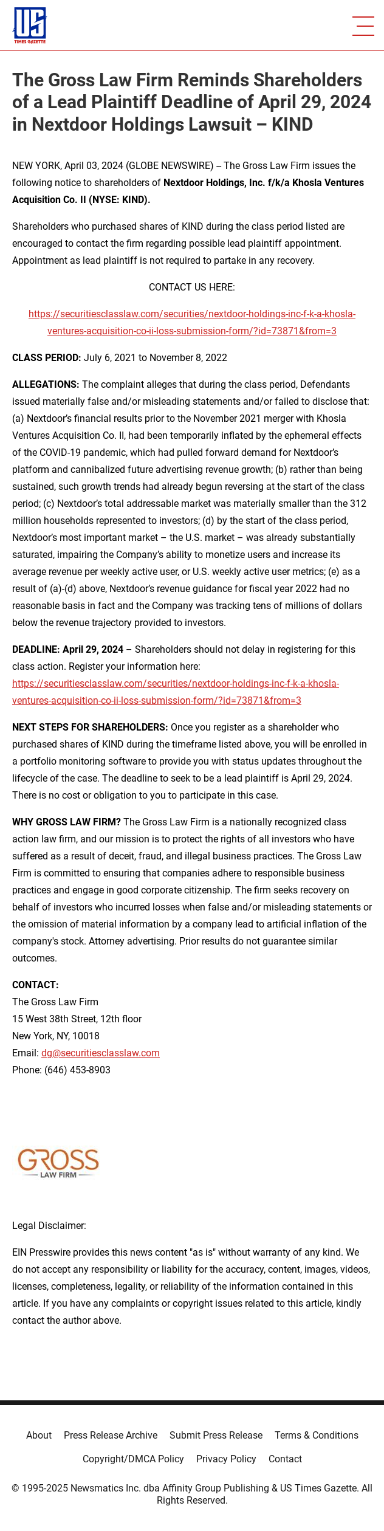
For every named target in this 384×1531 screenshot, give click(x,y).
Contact (285, 1459)
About (39, 1435)
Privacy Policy (226, 1459)
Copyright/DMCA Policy (133, 1459)
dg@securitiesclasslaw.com (100, 1053)
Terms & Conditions (316, 1435)
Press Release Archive (110, 1435)
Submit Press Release (216, 1435)
